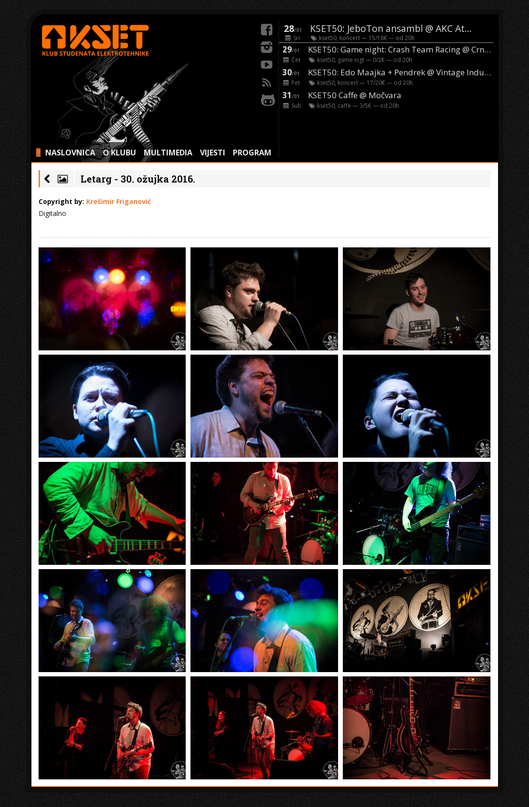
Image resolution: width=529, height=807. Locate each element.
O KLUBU (119, 152)
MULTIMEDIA (168, 152)
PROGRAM (252, 152)
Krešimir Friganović (118, 201)
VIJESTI (212, 152)
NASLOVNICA (70, 152)
